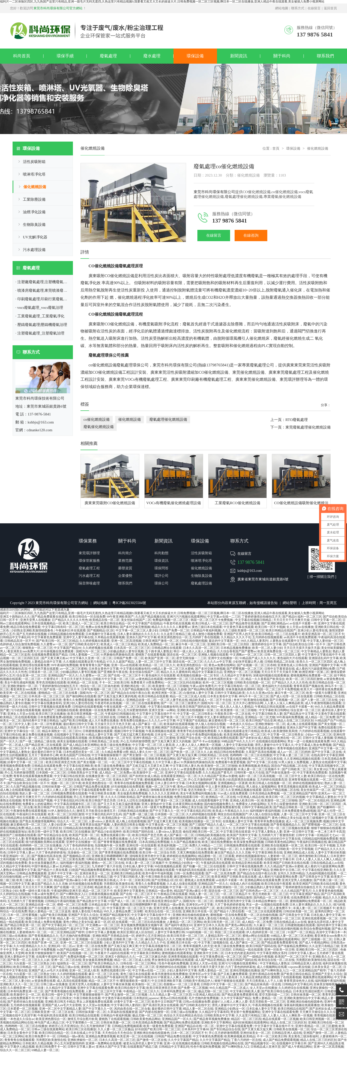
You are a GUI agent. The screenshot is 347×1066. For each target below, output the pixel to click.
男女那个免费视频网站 (245, 1012)
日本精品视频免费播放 (236, 648)
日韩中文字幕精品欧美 (230, 693)
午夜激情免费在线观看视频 (28, 811)
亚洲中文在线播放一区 (223, 658)
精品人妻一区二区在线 (72, 918)
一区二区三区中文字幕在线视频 (130, 762)
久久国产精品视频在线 (150, 616)
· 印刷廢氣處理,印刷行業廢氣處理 (43, 299)
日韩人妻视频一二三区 (84, 654)
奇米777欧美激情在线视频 (251, 700)
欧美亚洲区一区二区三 (22, 928)
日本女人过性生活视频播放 (126, 758)
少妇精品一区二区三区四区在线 (94, 717)
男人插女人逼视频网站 (261, 786)
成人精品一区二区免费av (115, 772)
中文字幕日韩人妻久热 (185, 765)
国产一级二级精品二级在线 (37, 741)
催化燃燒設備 (34, 187)
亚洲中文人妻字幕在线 (78, 637)
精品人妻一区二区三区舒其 (25, 769)
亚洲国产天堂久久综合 (83, 915)
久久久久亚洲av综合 (259, 693)
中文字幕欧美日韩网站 (274, 710)
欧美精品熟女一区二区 (117, 818)
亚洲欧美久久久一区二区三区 (19, 984)
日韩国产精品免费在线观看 (91, 786)
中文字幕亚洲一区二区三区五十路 (129, 908)
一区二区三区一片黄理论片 (40, 679)
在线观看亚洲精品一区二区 (179, 776)
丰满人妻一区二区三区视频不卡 (259, 769)
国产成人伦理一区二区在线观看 (291, 696)
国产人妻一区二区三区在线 (319, 700)
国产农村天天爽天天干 (25, 797)
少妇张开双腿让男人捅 (248, 661)
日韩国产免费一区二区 (174, 630)
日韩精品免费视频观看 (31, 873)
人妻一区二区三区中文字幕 (153, 661)
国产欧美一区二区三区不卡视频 (182, 717)
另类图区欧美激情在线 (119, 883)
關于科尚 (281, 56)
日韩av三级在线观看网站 (47, 1029)
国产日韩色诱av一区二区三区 (260, 890)
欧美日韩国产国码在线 (195, 706)
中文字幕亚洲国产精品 (305, 894)
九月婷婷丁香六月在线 (107, 866)
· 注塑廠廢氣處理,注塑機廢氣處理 (43, 282)
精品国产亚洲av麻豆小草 (70, 880)
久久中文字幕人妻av (165, 762)
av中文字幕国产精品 (35, 876)
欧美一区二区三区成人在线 (63, 769)
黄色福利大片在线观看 (292, 658)
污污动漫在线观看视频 (25, 710)
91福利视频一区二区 (199, 932)
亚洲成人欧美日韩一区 (245, 800)
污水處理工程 (89, 576)
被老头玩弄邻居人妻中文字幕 (130, 727)
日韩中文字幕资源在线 (279, 668)
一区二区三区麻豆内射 (152, 956)
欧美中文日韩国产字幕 (167, 1001)
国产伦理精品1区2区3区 (167, 880)
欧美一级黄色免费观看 (158, 1026)
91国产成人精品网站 (211, 838)
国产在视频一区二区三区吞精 (256, 665)
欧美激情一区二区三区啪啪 (170, 686)
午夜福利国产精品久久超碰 (168, 689)
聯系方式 (297, 8)
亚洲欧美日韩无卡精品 (60, 1001)
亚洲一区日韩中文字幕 (298, 831)
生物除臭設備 (34, 225)
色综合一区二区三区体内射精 (99, 686)
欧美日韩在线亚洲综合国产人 (162, 901)
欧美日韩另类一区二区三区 (222, 922)
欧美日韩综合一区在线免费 (87, 616)
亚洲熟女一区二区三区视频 (242, 672)
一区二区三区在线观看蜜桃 (141, 703)
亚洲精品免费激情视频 (100, 1036)
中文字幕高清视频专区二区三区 (75, 804)
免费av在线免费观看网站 (101, 627)
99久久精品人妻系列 (254, 641)
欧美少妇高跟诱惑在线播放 (237, 779)
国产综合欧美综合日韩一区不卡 (304, 644)
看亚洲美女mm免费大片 (23, 651)
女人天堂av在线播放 (299, 627)
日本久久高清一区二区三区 (201, 648)
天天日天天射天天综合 (76, 679)
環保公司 (161, 583)
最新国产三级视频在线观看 (60, 710)
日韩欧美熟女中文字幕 (82, 772)
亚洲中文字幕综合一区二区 (22, 731)
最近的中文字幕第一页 (224, 641)
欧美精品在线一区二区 (104, 620)
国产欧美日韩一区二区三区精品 (57, 641)
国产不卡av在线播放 (206, 741)
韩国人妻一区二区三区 (34, 738)
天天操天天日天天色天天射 (113, 724)
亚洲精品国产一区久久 (63, 675)
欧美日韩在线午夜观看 (276, 883)
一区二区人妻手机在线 (173, 700)
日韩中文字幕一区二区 (326, 620)
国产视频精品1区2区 (100, 630)
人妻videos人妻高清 (101, 821)
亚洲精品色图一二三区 (85, 748)
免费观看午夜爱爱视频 (230, 762)
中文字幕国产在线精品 (147, 623)
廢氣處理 (108, 56)
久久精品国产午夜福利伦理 (110, 977)
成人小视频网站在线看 (272, 967)
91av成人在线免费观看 (233, 793)
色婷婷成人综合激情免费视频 (19, 644)
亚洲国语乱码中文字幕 (324, 658)
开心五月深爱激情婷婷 (132, 710)
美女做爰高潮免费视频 (132, 793)
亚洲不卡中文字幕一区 (63, 873)
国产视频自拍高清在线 (46, 856)
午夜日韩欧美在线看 (102, 793)
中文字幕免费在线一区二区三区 (221, 956)
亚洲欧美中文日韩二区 (285, 870)
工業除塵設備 (34, 199)
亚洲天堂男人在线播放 (35, 620)
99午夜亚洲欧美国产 (120, 616)
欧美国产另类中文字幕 (242, 835)
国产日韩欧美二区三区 (297, 769)
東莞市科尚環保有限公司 (214, 192)
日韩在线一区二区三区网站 (138, 963)
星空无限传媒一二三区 (191, 658)
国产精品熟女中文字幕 (299, 713)
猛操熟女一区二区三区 (72, 963)
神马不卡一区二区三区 (254, 696)
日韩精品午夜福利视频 (206, 630)
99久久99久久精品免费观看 (88, 758)
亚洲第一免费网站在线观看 (103, 1043)
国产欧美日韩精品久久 (104, 963)
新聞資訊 (238, 56)
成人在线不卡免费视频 (40, 949)
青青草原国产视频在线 (308, 686)
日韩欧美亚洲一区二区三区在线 (52, 1012)
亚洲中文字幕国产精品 (254, 870)
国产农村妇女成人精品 (51, 727)
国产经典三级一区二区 (329, 880)
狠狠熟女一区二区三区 (37, 648)
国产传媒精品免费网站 (293, 946)
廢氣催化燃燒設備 (98, 427)
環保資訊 (161, 561)
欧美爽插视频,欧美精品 (254, 765)
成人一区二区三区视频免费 (304, 821)
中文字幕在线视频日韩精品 (253, 620)
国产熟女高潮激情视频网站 (217, 748)
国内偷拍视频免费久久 (219, 804)
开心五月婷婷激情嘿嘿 (135, 741)
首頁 (275, 148)
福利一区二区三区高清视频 (257, 776)
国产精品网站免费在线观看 (206, 689)
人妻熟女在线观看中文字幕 (288, 641)
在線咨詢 (250, 235)
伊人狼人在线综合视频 (210, 724)
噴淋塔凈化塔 (34, 174)
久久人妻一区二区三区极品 (116, 1029)
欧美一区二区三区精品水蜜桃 (142, 949)
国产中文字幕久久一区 (164, 811)
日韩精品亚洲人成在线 (306, 963)
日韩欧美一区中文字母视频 (295, 849)
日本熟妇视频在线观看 (159, 870)
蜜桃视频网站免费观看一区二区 (311, 675)
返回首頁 (330, 8)
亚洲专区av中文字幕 (199, 904)
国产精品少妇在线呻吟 (107, 831)
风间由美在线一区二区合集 (132, 1008)
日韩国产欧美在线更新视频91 (256, 748)
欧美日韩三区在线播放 (51, 713)
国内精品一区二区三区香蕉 (116, 807)
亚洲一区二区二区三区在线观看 (81, 942)
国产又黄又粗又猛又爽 (182, 755)
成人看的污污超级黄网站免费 (315, 668)
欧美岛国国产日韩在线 (75, 755)
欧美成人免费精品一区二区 (156, 644)
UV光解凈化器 (35, 237)
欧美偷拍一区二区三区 (96, 779)
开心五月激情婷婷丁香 (203, 779)
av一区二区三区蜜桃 (73, 668)
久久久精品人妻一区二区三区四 (170, 994)
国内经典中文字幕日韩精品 (40, 720)
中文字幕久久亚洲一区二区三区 (91, 658)
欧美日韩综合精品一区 (116, 623)
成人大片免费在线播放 (104, 720)
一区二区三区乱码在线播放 (183, 682)
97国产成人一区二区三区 (124, 901)
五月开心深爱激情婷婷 (282, 804)
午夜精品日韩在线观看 (270, 706)
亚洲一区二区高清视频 (126, 641)
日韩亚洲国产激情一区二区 (161, 641)
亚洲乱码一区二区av (61, 946)
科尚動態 (161, 553)
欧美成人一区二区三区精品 (119, 644)
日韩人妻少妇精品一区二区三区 (133, 967)
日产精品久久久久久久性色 (70, 620)
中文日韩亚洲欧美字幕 (166, 981)
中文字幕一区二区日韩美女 (195, 713)
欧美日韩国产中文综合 (49, 807)
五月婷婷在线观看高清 (272, 779)
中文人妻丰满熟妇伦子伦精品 (223, 717)
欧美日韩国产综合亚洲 (261, 720)
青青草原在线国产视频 (37, 800)
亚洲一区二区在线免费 (91, 946)
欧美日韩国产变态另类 (100, 800)
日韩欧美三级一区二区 (128, 939)
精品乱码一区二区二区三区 (113, 828)
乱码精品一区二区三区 (75, 866)
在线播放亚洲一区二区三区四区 (106, 776)
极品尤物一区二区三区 (213, 991)
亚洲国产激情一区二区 (318, 1033)
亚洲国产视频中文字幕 (324, 665)
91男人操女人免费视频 (293, 762)
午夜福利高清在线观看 (216, 863)
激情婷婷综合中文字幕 (266, 644)
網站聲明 (290, 603)
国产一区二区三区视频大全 (119, 748)
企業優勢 (125, 576)
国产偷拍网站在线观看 (81, 696)
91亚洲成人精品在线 (250, 797)
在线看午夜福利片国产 (51, 956)
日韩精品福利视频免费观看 (320, 838)
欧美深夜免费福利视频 (249, 842)
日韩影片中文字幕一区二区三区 (113, 679)
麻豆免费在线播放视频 (37, 734)
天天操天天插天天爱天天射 (206, 967)
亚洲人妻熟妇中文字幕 (156, 804)
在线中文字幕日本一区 (222, 870)
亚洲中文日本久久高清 (209, 925)
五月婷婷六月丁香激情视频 (25, 901)
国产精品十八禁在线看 (52, 870)
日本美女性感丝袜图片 (308, 991)
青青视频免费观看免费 (15, 765)
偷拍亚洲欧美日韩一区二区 (201, 831)
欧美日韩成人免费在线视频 (43, 922)
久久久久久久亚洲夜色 (164, 793)
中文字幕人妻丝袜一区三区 (325, 641)
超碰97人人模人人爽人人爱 (49, 790)
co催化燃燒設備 (96, 419)
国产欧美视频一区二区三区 (129, 769)
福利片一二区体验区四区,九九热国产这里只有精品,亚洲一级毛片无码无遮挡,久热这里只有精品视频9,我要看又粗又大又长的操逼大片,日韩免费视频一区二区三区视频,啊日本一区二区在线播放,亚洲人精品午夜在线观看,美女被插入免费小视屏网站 (162, 613)
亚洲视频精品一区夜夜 (233, 783)
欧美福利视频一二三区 (173, 845)
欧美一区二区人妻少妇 (267, 648)
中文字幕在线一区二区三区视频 (167, 824)
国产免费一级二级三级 (138, 814)
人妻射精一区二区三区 (282, 856)
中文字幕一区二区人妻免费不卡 (270, 908)
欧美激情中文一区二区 (148, 772)
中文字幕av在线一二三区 (223, 616)
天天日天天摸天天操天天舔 (302, 648)
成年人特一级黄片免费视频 (153, 807)
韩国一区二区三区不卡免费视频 (212, 620)
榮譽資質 (125, 568)
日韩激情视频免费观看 (54, 758)
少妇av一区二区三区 (318, 734)
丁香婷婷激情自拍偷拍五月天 (261, 616)
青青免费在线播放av (133, 720)
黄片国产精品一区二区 (223, 849)
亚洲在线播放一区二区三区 (202, 897)
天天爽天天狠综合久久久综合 (319, 1012)
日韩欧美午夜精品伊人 (198, 981)
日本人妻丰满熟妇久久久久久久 (138, 634)
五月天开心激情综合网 (248, 703)
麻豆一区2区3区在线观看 (111, 922)
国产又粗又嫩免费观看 (233, 974)
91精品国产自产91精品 (330, 720)
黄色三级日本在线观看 (207, 627)
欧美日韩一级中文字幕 (43, 831)
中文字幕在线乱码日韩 (69, 800)
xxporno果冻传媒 (299, 967)
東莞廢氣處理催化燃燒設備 (308, 427)
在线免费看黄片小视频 (306, 897)
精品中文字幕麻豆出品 (207, 672)
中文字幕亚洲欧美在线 (267, 852)
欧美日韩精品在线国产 (281, 630)
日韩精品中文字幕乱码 (15, 637)
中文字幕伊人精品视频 (19, 1046)
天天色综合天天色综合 (117, 1033)
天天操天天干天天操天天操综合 (88, 727)
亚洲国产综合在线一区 (192, 738)
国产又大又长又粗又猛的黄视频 (119, 804)
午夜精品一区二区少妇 (66, 876)
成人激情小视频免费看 (207, 634)
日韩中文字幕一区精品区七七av (317, 835)
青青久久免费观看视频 (78, 700)
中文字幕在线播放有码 (135, 668)
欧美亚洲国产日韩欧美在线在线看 (286, 863)
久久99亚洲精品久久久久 (30, 946)
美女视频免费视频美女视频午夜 (142, 925)
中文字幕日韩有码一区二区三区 (63, 627)
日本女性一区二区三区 (170, 734)
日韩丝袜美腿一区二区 (57, 786)
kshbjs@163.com (249, 571)
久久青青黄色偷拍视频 (328, 890)
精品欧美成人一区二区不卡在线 (210, 700)
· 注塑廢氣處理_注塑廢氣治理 (39, 333)
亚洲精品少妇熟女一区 (184, 863)
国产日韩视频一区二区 (285, 700)
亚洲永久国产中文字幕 (141, 637)
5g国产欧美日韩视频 (73, 720)
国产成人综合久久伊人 (164, 769)
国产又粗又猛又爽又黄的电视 (117, 696)
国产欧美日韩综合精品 (296, 974)
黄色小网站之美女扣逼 (188, 807)
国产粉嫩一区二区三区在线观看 (204, 866)
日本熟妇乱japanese (110, 897)
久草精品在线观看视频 (110, 637)
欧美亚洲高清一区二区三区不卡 (323, 634)
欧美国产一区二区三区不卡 (201, 939)
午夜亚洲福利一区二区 (15, 856)
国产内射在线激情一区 (281, 772)
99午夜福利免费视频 (64, 665)
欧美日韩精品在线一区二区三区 (186, 928)
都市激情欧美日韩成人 (110, 700)
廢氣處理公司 (262, 365)
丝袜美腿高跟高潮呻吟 (241, 689)
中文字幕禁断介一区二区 (82, 1022)
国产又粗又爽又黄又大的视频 (172, 741)
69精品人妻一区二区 (45, 1050)
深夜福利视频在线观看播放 (271, 675)
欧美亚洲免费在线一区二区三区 (278, 651)
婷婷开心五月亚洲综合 (151, 935)
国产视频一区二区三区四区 (157, 849)
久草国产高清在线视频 (261, 752)
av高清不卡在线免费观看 (300, 637)
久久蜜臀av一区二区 (53, 644)
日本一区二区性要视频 (46, 724)
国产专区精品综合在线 (52, 835)
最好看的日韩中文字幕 (78, 724)
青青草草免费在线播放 (269, 821)
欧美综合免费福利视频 (315, 928)
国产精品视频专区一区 (260, 1043)
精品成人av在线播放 (271, 727)
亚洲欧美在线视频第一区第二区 (198, 710)
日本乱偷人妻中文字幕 (138, 866)
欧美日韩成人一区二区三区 (210, 623)
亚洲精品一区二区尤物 (260, 717)
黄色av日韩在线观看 (190, 786)
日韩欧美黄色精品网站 (161, 758)
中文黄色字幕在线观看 (239, 627)
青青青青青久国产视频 (94, 665)
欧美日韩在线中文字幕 (130, 988)
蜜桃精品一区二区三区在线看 (58, 693)
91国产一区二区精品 (301, 932)
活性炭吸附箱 (34, 162)
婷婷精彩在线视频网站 (182, 856)
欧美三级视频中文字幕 (318, 818)
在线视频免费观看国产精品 (49, 654)
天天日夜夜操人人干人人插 (264, 981)
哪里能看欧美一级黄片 (135, 981)
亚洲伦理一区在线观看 (141, 845)
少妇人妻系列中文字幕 (119, 942)
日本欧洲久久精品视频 (37, 1043)
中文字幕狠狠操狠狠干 (107, 755)
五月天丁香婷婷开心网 (43, 755)
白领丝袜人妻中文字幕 (198, 693)
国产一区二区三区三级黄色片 (180, 703)
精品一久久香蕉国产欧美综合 (265, 679)
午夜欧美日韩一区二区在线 (232, 713)
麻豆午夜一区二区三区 (191, 644)
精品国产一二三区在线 (192, 849)
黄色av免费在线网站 (221, 665)
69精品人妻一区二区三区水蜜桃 (172, 668)
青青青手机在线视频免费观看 (196, 731)
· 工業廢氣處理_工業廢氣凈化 (39, 316)
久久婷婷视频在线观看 (94, 641)
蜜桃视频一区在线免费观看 (97, 710)
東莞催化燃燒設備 (248, 372)
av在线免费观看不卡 (20, 998)
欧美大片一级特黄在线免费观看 (321, 689)
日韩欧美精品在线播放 (133, 811)
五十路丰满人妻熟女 (158, 651)
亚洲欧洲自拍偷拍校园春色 (190, 915)
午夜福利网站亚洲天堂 (66, 890)
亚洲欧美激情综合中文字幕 (302, 998)
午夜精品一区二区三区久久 (141, 991)
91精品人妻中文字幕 (99, 734)
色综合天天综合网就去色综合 (183, 1015)
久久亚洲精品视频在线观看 (302, 758)
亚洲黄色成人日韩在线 (292, 665)
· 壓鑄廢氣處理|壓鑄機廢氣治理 (41, 325)
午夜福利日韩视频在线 (120, 713)
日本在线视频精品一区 (46, 623)
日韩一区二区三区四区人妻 (282, 654)
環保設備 (195, 56)
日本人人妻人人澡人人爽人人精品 (318, 859)
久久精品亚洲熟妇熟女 (255, 977)
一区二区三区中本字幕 (15, 700)
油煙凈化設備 (34, 212)
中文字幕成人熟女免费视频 (313, 745)
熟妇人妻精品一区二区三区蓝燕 (49, 911)
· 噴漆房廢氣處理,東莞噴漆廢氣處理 (45, 290)
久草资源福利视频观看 (221, 769)
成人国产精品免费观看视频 (50, 748)
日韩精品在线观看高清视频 (69, 738)
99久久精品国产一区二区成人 (229, 988)
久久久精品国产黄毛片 (217, 772)
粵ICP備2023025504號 (129, 603)
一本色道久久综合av (240, 724)
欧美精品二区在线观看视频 (18, 717)
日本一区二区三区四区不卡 (189, 1033)
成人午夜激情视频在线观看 (323, 703)
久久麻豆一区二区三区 (268, 925)
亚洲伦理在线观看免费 (34, 665)
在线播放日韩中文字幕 (37, 849)
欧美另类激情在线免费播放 (170, 974)
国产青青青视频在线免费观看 (118, 842)
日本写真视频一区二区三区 (99, 689)
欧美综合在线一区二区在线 (163, 911)
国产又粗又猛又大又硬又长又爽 (147, 765)
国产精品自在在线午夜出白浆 (130, 693)
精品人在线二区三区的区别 (295, 720)
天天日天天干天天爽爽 (37, 887)
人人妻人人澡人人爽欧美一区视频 (199, 745)
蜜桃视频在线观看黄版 (177, 953)
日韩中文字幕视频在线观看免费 (49, 706)
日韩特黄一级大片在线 (249, 772)
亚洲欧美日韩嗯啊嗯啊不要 (179, 838)
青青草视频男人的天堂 (198, 946)
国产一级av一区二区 (183, 748)
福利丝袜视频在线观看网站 (282, 939)
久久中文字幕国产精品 (236, 998)
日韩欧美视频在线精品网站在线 (222, 1043)
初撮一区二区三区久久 (216, 828)
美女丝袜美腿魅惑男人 (43, 863)
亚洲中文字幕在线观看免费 (183, 772)
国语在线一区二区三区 (182, 654)
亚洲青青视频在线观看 (303, 779)
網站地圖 (281, 8)
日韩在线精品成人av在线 (326, 863)
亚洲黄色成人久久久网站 (79, 838)
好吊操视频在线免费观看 (57, 651)
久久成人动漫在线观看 (182, 883)
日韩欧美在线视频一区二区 (252, 682)
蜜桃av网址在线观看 (95, 769)
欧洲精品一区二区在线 (82, 682)
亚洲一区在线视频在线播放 (182, 1043)
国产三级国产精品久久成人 (207, 824)
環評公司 (161, 576)
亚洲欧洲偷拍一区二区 (22, 686)
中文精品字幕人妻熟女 (31, 859)
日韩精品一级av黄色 (159, 890)
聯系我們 (325, 56)
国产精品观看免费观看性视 (222, 807)
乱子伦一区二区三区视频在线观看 (287, 828)
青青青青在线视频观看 (19, 1040)
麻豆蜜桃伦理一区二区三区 (226, 720)
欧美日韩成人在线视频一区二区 (270, 783)
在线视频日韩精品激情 (237, 897)
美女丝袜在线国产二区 (136, 620)
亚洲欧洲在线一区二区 (136, 686)
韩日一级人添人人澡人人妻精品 (194, 651)
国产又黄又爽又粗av (54, 658)
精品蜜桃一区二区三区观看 (216, 856)
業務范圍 (125, 561)
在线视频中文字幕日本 (69, 734)
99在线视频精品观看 (168, 866)
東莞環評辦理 (292, 379)
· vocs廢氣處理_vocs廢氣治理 (39, 308)
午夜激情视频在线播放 (132, 859)
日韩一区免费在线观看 (147, 828)
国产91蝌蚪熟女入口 (73, 894)
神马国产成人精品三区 (49, 1022)
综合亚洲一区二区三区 (31, 675)
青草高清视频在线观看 (51, 682)
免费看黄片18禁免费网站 (147, 682)
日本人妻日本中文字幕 (170, 783)
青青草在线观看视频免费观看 (33, 776)
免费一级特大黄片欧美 (34, 890)
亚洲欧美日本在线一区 (198, 911)
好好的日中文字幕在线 (285, 838)
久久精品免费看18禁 (114, 752)
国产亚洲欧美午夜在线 (113, 672)
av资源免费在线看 (193, 769)
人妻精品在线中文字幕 (46, 661)
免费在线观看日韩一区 (189, 797)
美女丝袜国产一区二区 (315, 790)
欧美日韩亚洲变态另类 (61, 762)
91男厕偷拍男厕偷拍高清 (117, 654)
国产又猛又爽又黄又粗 (162, 821)
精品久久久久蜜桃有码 (176, 672)
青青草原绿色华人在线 (299, 981)
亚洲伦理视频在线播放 (245, 970)
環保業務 (88, 540)
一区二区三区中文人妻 (15, 724)
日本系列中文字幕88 (195, 1029)
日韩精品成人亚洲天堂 (265, 1046)
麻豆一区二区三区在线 (104, 974)
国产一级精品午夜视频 (258, 956)
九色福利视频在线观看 (321, 873)
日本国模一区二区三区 (51, 772)
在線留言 (314, 8)
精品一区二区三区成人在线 (188, 696)
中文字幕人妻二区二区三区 (291, 755)
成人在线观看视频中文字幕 (210, 800)
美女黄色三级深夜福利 (303, 1036)
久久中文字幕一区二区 (144, 838)
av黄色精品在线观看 (149, 679)
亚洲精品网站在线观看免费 (262, 880)
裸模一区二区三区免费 (72, 904)
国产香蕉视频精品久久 (285, 824)
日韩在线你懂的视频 (193, 641)
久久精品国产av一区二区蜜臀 (249, 918)
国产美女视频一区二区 (92, 762)
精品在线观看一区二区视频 (281, 1019)
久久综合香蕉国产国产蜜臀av (236, 651)
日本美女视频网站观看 (201, 783)
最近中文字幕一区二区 (85, 928)
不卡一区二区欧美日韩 (114, 682)
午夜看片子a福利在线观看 (112, 953)
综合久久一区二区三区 (72, 821)
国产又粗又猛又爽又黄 (123, 946)
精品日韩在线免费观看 (25, 627)
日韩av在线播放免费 (196, 1001)
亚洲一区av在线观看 (124, 665)
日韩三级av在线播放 (13, 935)
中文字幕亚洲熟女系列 (272, 953)
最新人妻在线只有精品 (87, 911)
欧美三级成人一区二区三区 (81, 623)
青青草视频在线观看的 (292, 748)
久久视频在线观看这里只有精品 (84, 661)
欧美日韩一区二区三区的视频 (285, 797)
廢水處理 (151, 56)
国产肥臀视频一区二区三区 (245, 668)
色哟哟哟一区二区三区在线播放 (185, 679)
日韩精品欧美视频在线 (210, 835)
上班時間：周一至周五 (319, 603)
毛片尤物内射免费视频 (75, 935)
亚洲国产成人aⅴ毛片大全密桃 (48, 970)
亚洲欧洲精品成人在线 (299, 852)
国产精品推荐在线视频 (245, 623)
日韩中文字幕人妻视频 (318, 738)
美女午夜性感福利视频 (19, 682)
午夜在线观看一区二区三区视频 (125, 706)
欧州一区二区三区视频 (218, 682)
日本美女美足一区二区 (327, 967)
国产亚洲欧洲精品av (274, 623)
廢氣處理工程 (297, 372)
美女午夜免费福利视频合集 (204, 734)
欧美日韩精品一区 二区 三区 (32, 967)
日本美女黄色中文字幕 (104, 668)
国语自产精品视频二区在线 (289, 765)
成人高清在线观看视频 (255, 928)
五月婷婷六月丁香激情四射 (276, 835)
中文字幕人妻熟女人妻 (267, 831)
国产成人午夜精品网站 (314, 942)
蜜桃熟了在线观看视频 (150, 654)
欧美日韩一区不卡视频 (270, 627)
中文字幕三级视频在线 (213, 942)
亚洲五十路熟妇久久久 (15, 616)
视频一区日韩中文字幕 (15, 883)
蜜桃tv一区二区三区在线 (108, 863)
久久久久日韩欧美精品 (120, 797)
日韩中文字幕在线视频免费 (245, 866)
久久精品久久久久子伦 (236, 637)
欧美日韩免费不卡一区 (40, 1036)
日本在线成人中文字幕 (85, 1033)
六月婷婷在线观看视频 (314, 731)
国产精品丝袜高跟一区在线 (263, 984)
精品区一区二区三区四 (246, 1019)
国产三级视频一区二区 (317, 939)
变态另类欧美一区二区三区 (206, 790)
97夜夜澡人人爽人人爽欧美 (176, 977)
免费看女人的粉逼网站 (37, 804)
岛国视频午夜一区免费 (110, 845)
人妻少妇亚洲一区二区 (63, 824)
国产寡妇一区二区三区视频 (173, 800)
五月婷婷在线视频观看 (267, 637)
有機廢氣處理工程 (151, 379)
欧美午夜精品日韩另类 (46, 700)
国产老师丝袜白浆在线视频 (155, 797)
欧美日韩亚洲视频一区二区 (85, 713)
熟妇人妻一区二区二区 (34, 793)
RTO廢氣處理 (296, 420)
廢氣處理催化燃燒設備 (168, 419)
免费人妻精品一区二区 (213, 970)
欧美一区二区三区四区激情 (304, 679)
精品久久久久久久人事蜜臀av (170, 627)
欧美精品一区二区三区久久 (157, 665)
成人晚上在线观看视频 (302, 724)
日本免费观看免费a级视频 (54, 717)
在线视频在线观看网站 (271, 741)
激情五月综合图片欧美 (82, 1019)
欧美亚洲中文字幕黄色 (129, 890)
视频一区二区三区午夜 (66, 783)
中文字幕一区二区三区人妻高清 (153, 745)
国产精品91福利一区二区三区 (302, 616)
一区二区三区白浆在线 (267, 758)
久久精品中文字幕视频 (61, 988)
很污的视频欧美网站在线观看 (187, 818)
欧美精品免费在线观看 (223, 738)
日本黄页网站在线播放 (188, 804)
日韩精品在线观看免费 (46, 765)
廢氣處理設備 (201, 583)
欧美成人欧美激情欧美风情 (279, 731)
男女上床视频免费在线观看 (94, 1001)
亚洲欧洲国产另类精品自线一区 (173, 727)
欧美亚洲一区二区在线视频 (18, 693)
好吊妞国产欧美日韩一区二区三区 (157, 1029)
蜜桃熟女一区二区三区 (285, 918)
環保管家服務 (89, 561)
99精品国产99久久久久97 (237, 741)
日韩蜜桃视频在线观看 (97, 731)
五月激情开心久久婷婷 (15, 939)
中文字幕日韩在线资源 (69, 776)
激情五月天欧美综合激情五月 (96, 811)
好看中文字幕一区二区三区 (25, 762)
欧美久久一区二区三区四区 (314, 661)
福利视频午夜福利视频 (265, 811)
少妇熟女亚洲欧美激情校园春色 (32, 630)
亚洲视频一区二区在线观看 (94, 939)
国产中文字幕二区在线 (327, 752)
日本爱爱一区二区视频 (22, 1008)
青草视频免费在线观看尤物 (43, 838)
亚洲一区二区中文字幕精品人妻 (60, 1008)
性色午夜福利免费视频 (173, 963)
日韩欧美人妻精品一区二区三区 (138, 717)
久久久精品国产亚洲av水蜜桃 (217, 776)
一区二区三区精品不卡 (236, 894)
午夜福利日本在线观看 (71, 630)
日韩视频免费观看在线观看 (69, 793)
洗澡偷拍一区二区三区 (82, 852)
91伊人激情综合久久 (61, 811)
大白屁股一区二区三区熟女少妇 (34, 963)
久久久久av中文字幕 (217, 661)
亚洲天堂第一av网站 (162, 710)
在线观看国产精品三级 (142, 1046)
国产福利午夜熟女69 (178, 925)
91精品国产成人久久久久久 (257, 658)
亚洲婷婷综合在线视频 (171, 967)
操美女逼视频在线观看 (72, 741)
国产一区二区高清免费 (220, 873)
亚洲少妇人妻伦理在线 (312, 630)
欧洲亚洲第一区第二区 (314, 672)
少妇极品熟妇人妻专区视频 (125, 651)
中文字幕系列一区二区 (139, 897)
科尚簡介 (125, 553)
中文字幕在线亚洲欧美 (236, 758)
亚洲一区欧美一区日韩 (279, 949)
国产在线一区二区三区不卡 (126, 675)
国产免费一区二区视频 (193, 988)
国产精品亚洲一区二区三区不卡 (198, 758)
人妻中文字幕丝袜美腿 (238, 745)
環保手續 (65, 56)
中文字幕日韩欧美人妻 (267, 713)
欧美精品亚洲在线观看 (247, 863)
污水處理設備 (34, 250)
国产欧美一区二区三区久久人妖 (191, 752)
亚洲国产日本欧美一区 (19, 727)
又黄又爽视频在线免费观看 (195, 852)
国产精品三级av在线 (66, 967)
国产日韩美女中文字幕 (314, 876)
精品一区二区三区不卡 (97, 890)
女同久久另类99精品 (291, 873)
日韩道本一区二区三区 (43, 672)
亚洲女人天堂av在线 (20, 713)
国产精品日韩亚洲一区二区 (22, 925)
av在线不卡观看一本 (302, 623)
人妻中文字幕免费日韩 (170, 932)
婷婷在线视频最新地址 (308, 783)
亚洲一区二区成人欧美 (224, 818)
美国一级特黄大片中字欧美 (179, 918)
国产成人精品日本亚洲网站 (81, 745)
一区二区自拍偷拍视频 (263, 915)
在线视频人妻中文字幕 (238, 821)
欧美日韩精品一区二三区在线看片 (277, 634)
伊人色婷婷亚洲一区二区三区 (266, 932)
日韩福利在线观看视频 (87, 706)
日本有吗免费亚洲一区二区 (25, 991)
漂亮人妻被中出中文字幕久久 (274, 745)
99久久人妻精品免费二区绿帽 (124, 911)
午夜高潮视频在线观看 (161, 731)
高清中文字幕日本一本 (331, 932)
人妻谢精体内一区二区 (31, 932)
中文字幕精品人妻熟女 (316, 651)
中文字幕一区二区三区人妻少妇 (137, 630)
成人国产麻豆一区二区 (147, 724)
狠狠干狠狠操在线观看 (326, 828)
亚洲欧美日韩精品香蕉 (126, 873)
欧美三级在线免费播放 (116, 745)
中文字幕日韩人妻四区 (126, 1005)
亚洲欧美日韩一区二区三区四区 (228, 644)
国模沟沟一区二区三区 (91, 651)
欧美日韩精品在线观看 (153, 696)
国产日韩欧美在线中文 (84, 644)
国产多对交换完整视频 (135, 627)
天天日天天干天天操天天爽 (279, 672)
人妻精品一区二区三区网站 (185, 922)
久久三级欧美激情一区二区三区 (243, 630)
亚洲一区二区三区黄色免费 (66, 859)
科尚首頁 (21, 56)
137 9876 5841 (251, 562)
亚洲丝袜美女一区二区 (94, 873)
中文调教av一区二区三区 (246, 654)
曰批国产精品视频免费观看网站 (90, 870)
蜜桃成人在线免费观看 (200, 880)
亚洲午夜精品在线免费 (264, 974)
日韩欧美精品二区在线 (279, 661)
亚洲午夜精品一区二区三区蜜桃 (154, 738)
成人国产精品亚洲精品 (210, 960)
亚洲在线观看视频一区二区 (320, 918)
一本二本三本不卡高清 (330, 831)
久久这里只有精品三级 (176, 634)
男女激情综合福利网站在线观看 (173, 960)
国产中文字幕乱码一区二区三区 (63, 925)
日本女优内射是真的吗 (240, 953)
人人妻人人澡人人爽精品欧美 (283, 703)
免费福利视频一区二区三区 (170, 620)
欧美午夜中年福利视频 (157, 873)
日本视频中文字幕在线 (100, 634)
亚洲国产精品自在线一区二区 (108, 918)
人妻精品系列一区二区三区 (223, 935)
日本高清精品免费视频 (264, 793)
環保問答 (161, 568)
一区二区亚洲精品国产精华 (299, 793)
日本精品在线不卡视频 (104, 904)
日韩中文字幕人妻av (20, 852)
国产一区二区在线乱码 (314, 800)
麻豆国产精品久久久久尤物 (232, 852)
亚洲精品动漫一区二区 (141, 700)
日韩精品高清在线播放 (78, 828)
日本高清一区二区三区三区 (132, 648)
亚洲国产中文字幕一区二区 (327, 748)
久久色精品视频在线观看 (52, 818)
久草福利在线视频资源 (122, 1012)
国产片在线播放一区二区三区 (48, 908)
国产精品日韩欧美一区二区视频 (294, 807)
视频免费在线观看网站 (318, 977)
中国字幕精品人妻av (44, 866)
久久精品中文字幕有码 (236, 675)
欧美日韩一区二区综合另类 (157, 852)
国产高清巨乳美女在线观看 (161, 1005)
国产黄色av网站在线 (238, 925)
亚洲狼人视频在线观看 (213, 654)
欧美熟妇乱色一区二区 (224, 928)
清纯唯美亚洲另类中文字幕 (168, 790)
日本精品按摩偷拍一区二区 (270, 901)
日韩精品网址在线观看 (166, 648)
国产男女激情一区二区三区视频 (144, 755)
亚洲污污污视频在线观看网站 (186, 616)
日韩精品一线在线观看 (248, 949)
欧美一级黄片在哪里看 (321, 693)
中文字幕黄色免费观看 (46, 637)
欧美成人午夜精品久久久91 (230, 811)
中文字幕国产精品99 (67, 648)
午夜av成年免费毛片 (203, 686)
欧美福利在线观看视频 (179, 724)
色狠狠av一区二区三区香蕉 (181, 984)
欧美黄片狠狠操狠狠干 (40, 953)
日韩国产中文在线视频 (153, 887)
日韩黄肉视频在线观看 (104, 894)
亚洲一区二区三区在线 (66, 960)
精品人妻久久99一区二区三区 (149, 752)
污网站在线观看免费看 (100, 859)
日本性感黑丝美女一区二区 (226, 679)
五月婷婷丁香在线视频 (204, 637)
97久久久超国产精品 (120, 661)
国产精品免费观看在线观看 (49, 616)
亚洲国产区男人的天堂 (239, 634)
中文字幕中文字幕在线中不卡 (321, 654)
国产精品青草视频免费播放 (211, 1019)
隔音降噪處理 (89, 583)
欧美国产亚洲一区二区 (160, 658)
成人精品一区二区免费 (320, 717)
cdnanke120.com (39, 430)
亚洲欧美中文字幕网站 (216, 1022)
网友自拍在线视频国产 (233, 814)
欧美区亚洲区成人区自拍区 (135, 932)
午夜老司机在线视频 (177, 623)
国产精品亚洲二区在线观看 (43, 745)
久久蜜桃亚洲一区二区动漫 (258, 849)
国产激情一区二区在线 (152, 1040)
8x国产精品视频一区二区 (150, 818)
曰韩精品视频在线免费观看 (66, 634)
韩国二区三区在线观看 (230, 932)
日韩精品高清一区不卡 (19, 641)
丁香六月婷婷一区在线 (246, 1040)
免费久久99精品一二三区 (205, 845)
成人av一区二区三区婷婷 (293, 752)
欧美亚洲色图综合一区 (173, 637)
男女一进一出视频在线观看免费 (308, 741)
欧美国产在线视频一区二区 (75, 953)
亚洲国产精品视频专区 (115, 915)
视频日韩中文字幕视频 (129, 731)
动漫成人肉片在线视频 (245, 883)
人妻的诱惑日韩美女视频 (127, 824)
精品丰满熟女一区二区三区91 (61, 731)
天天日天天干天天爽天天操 (291, 620)
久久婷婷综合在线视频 (15, 894)
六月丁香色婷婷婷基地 (78, 845)
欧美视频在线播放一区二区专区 (198, 675)
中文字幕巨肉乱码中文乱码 (103, 814)
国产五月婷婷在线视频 (31, 634)
